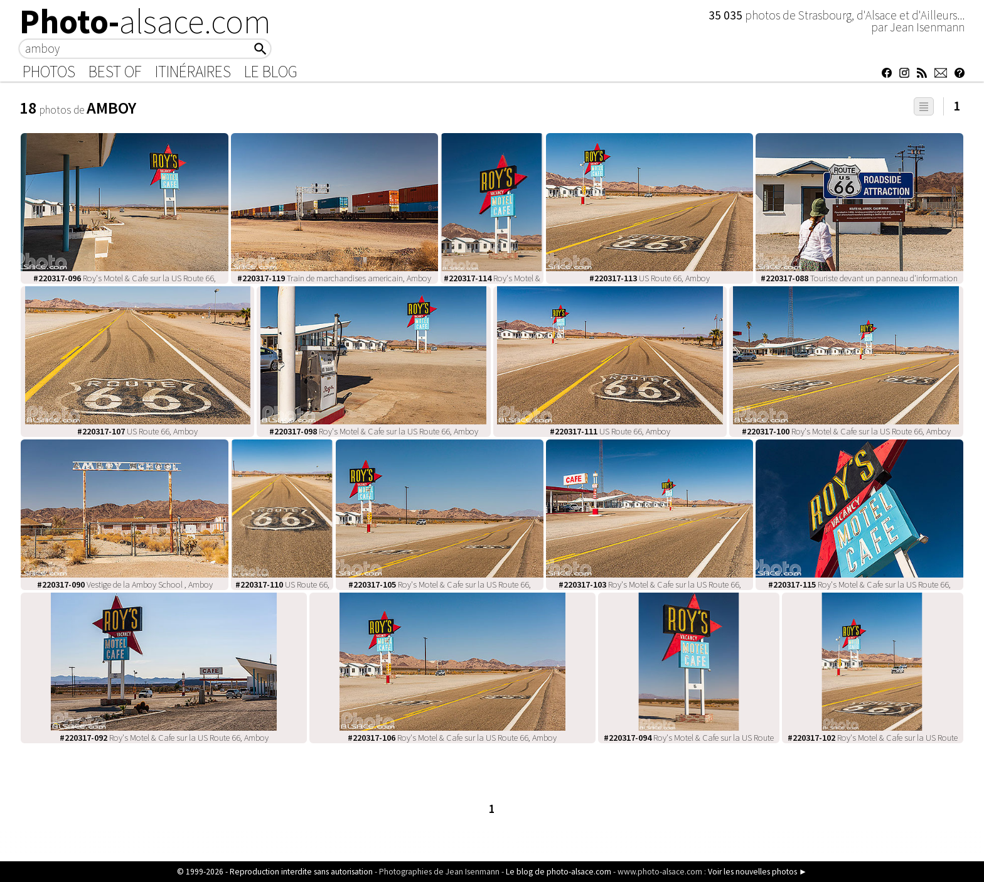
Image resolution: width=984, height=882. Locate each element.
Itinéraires (193, 72)
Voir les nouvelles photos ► (757, 871)
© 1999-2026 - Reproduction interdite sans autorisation (275, 871)
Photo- (145, 21)
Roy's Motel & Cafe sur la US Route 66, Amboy (373, 431)
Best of (115, 72)
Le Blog (270, 72)
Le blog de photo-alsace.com (558, 871)
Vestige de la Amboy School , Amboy (125, 584)
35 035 (727, 15)
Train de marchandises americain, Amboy (334, 278)
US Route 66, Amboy (649, 278)
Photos (49, 72)
